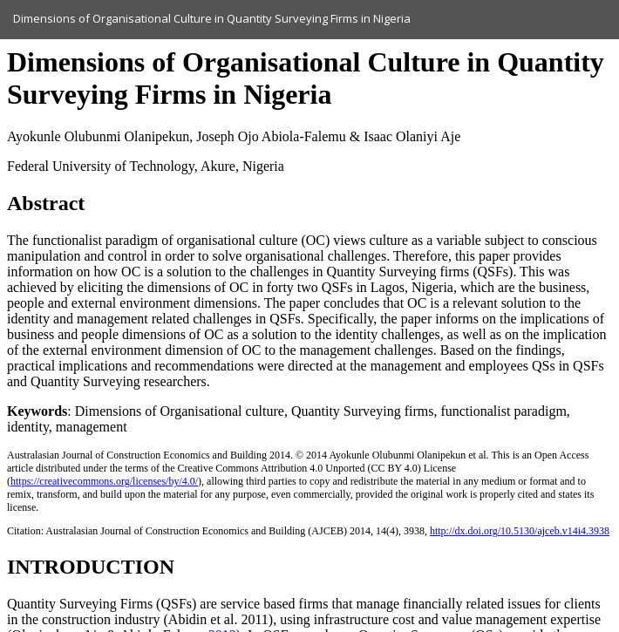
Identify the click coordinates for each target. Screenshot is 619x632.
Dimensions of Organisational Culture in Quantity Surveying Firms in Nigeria (212, 18)
